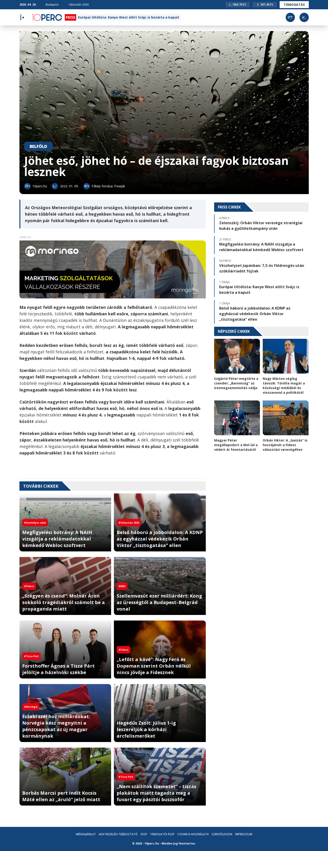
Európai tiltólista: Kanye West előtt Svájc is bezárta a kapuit (128, 17)
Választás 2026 (77, 4)
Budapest (50, 4)
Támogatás (294, 4)
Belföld (38, 146)
